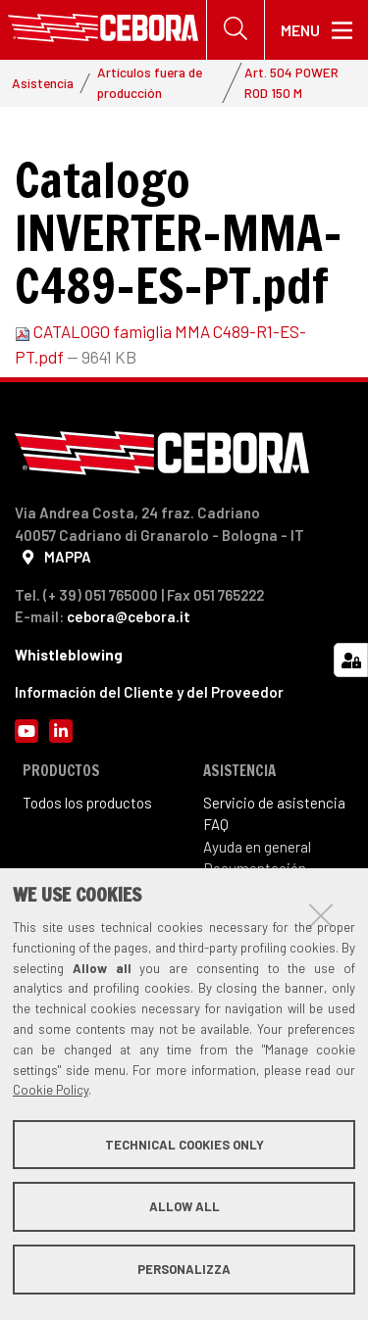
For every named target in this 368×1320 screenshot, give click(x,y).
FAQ (216, 824)
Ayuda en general (257, 847)
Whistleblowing (69, 654)
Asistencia (43, 82)
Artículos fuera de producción (149, 82)
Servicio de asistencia (274, 802)
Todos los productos (87, 802)
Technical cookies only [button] (184, 1144)
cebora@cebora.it (128, 616)
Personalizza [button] (184, 1269)
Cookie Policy (50, 1090)
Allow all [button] (184, 1206)
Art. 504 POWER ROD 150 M (291, 82)
